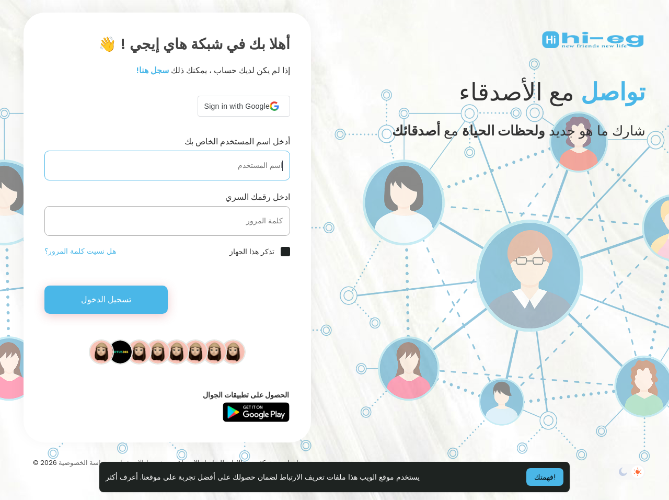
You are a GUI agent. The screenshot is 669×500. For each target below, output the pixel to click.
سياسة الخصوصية (84, 463)
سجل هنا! (152, 70)
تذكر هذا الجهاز (251, 251)
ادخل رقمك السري (257, 197)
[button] (244, 106)
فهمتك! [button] (545, 477)
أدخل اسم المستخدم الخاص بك (237, 141)
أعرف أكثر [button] (122, 477)
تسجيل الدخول (106, 299)
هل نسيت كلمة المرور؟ (80, 251)
